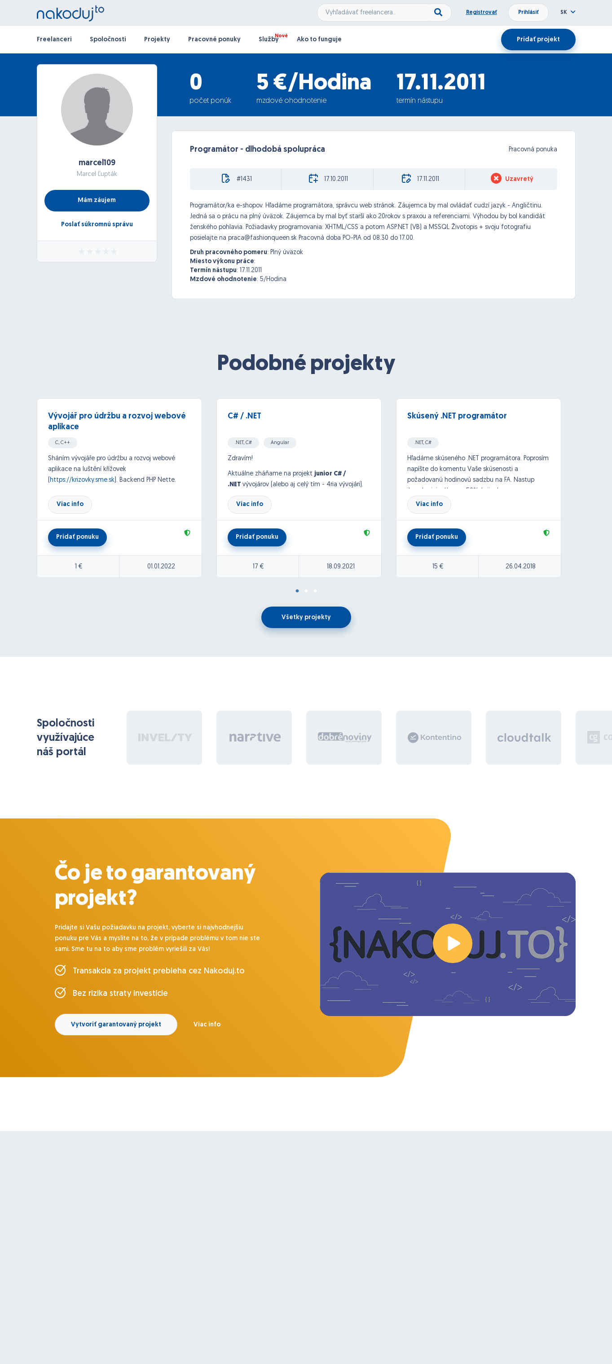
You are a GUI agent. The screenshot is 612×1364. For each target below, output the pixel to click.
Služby (269, 39)
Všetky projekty (306, 617)
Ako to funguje (319, 39)
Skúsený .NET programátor (457, 416)
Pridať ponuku (77, 537)
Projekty (157, 39)
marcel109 (97, 163)
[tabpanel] (126, 488)
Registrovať (481, 12)
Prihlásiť (528, 12)
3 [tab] (315, 591)
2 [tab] (306, 591)
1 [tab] (297, 591)
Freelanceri (54, 39)
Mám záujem (97, 200)
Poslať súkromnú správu (97, 224)
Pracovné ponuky (214, 39)
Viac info (70, 504)
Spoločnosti (108, 39)
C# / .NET (244, 416)
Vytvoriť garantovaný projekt (116, 1024)
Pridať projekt (538, 39)
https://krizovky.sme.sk (82, 480)
